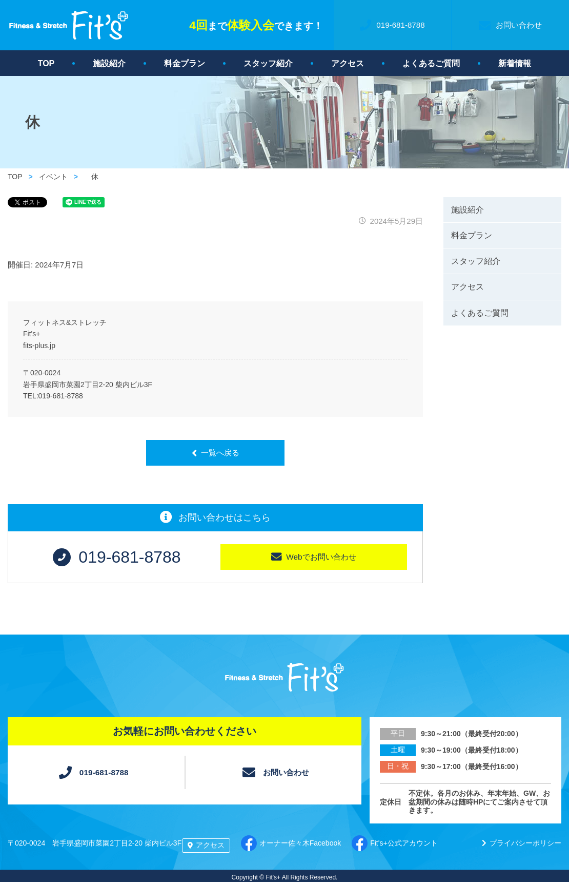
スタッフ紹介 (268, 63)
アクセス (347, 63)
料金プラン (184, 63)
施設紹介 (109, 63)
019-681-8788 (60, 396)
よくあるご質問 (431, 63)
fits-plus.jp (39, 345)
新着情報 (514, 63)
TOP (46, 63)
